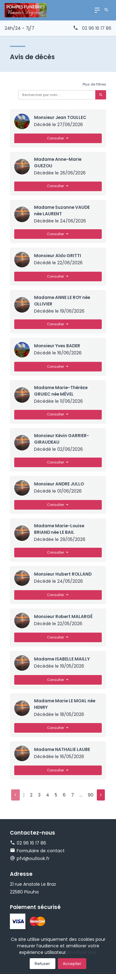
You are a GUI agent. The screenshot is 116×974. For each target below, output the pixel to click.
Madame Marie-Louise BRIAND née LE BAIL (59, 529)
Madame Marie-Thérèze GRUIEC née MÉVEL (61, 391)
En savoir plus (82, 952)
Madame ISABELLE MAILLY (62, 660)
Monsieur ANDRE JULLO (59, 484)
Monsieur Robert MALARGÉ (64, 617)
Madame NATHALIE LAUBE (62, 750)
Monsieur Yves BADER (57, 346)
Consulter (58, 138)
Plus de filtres (94, 84)
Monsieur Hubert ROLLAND (63, 575)
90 (90, 796)
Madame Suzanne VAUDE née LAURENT (62, 210)
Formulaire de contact (37, 852)
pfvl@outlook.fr (33, 860)
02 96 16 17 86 (96, 28)
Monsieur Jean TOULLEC (61, 117)
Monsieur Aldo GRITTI (58, 256)
